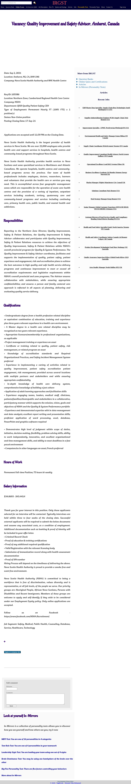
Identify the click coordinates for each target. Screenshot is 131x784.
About (103, 7)
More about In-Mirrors (11, 775)
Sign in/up (123, 7)
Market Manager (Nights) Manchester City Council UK (105, 182)
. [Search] (34, 3)
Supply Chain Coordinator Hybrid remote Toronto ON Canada (106, 146)
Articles (70, 7)
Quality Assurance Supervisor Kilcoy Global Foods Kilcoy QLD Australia (106, 258)
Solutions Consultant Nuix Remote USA (106, 191)
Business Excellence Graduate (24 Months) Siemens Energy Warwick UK (106, 173)
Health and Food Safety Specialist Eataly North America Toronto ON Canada (106, 228)
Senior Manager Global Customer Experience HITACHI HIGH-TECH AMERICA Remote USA (106, 208)
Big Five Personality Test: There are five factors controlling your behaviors (34, 769)
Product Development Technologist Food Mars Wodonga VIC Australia (106, 248)
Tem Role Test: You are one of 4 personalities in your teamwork (29, 746)
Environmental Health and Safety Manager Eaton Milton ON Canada (106, 137)
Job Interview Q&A (31, 7)
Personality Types (95, 7)
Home (2, 7)
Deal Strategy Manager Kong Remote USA (106, 199)
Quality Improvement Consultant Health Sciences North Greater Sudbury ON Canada (106, 155)
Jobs (75, 7)
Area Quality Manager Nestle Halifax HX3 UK (105, 267)
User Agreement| (61, 781)
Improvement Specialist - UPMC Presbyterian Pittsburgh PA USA (106, 128)
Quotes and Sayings (60, 7)
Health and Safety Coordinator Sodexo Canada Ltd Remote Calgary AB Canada (106, 238)
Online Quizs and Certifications (93, 81)
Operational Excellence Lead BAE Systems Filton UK (105, 164)
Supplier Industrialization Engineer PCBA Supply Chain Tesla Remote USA (106, 118)
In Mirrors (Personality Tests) (92, 87)
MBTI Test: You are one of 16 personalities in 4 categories (26, 739)
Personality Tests (83, 7)
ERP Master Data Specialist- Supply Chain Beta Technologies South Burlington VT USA (106, 108)
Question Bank (10, 7)
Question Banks (86, 79)
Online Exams (20, 7)
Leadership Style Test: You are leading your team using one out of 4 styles (34, 752)
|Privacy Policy (70, 781)
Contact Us (109, 7)
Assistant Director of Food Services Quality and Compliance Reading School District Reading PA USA (106, 218)
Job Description (42, 7)
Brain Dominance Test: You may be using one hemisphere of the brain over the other (37, 760)
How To (51, 7)
